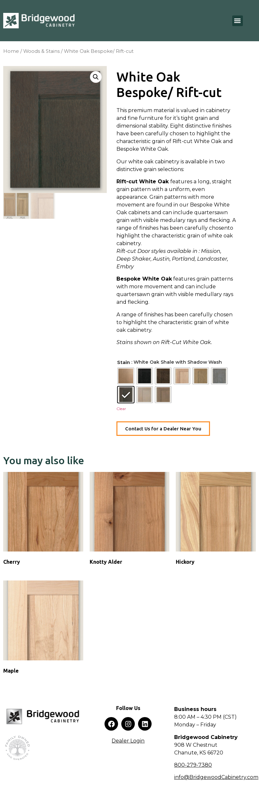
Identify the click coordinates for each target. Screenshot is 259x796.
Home (11, 51)
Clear (121, 408)
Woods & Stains (41, 51)
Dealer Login (128, 741)
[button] (237, 20)
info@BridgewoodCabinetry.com (216, 777)
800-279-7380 (193, 765)
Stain (123, 362)
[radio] (126, 376)
